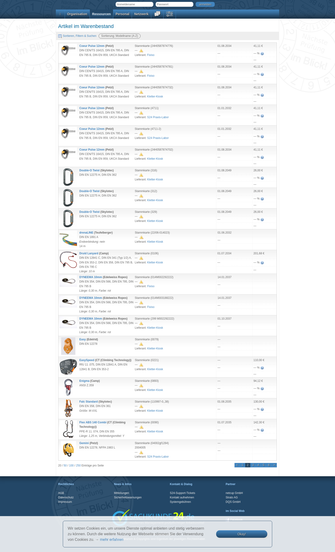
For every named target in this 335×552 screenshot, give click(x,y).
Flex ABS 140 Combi (92, 422)
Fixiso (150, 55)
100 (71, 465)
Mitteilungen (121, 493)
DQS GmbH (233, 502)
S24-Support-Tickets (182, 493)
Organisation (77, 14)
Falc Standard (88, 401)
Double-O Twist (89, 170)
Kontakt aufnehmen (182, 497)
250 (78, 465)
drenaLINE (86, 232)
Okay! (242, 534)
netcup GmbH (234, 493)
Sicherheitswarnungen (128, 497)
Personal (122, 14)
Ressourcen (101, 14)
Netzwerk (141, 14)
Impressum (65, 502)
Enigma (84, 381)
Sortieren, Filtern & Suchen (77, 36)
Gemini (84, 443)
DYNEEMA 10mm (90, 277)
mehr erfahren (112, 540)
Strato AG (232, 497)
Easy (82, 339)
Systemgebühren (180, 502)
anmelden (205, 4)
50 (65, 465)
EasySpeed (86, 360)
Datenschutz (66, 497)
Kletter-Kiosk (155, 96)
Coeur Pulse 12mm (91, 46)
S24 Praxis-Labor (158, 117)
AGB (61, 493)
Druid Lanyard (88, 253)
